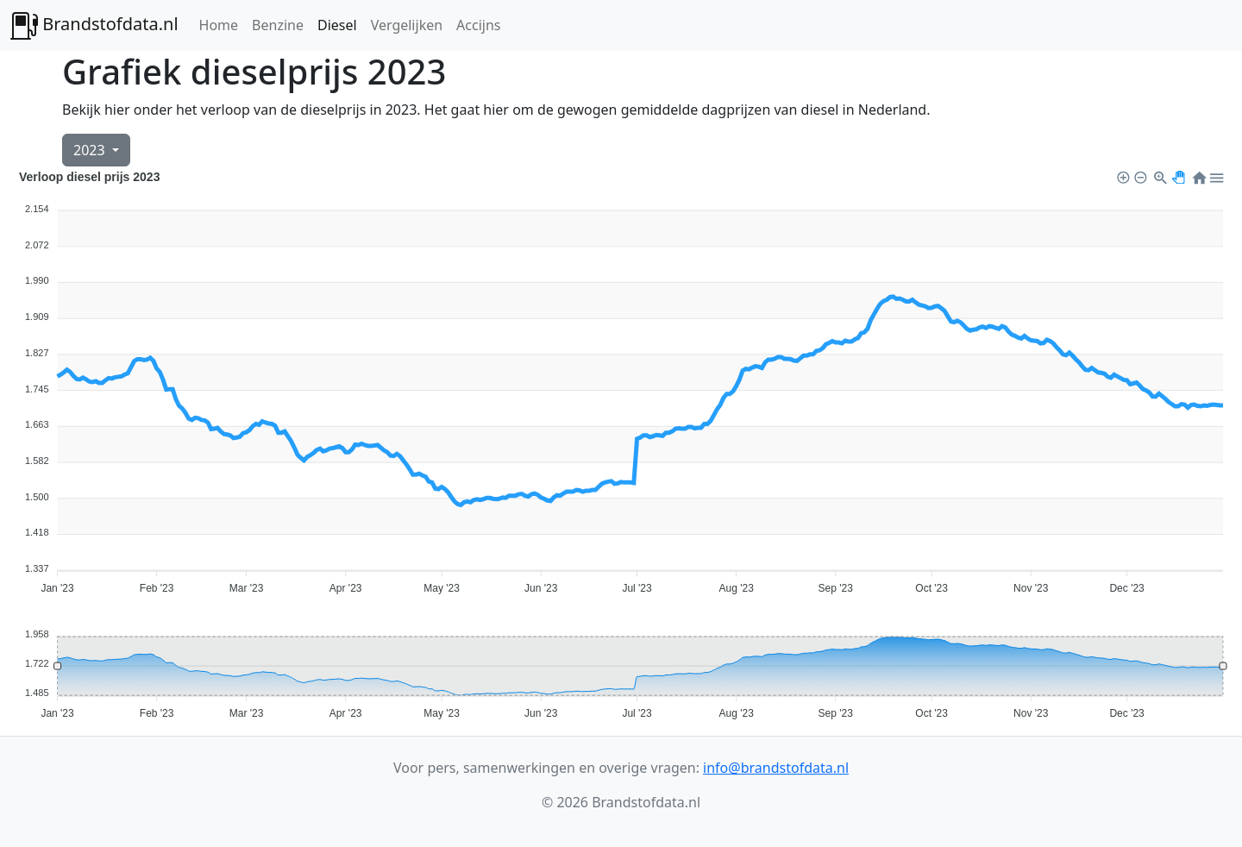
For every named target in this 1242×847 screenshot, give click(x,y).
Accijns (478, 25)
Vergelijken (406, 25)
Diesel (337, 25)
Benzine (278, 25)
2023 (91, 150)
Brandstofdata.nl (94, 26)
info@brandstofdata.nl (776, 767)
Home (219, 25)
